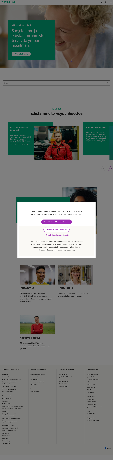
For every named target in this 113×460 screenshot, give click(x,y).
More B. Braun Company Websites (56, 235)
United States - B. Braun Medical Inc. (56, 222)
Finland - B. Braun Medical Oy (56, 229)
